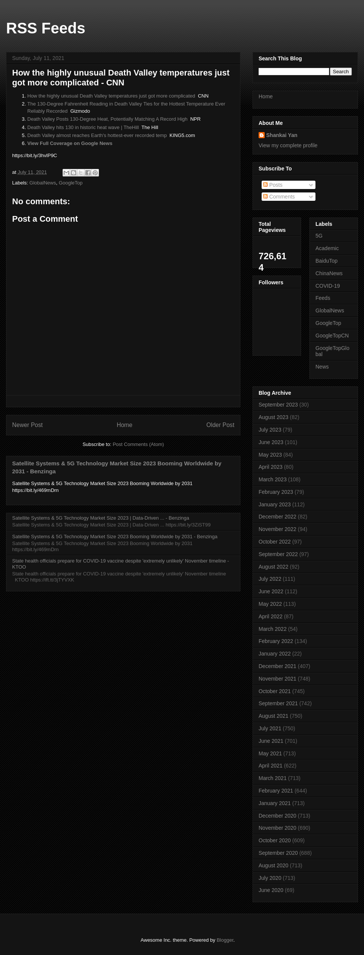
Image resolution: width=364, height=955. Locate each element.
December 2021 (278, 666)
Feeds (322, 298)
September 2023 (278, 405)
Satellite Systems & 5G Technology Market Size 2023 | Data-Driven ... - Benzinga (100, 518)
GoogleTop (71, 183)
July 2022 (270, 579)
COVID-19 (327, 286)
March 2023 (273, 479)
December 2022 (278, 517)
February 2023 (276, 492)
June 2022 (271, 591)
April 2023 (270, 467)
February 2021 (276, 791)
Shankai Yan (281, 135)
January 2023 (275, 504)
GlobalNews (43, 183)
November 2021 (278, 679)
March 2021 (273, 778)
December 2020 (278, 816)
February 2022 (276, 641)
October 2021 (275, 691)
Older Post (220, 425)
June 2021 (271, 741)
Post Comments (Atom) (138, 444)
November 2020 (278, 828)
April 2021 (270, 766)
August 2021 (274, 716)
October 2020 (275, 840)
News (322, 367)
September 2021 (278, 703)
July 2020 (270, 878)
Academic (327, 248)
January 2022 (275, 654)
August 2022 (274, 567)
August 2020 (274, 865)
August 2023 (274, 417)
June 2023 (271, 442)
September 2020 (278, 853)
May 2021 (270, 753)
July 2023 (270, 430)
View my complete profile (288, 145)
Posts (272, 185)
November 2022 (278, 529)
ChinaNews (329, 273)
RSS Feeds (45, 28)
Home (125, 425)
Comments (279, 197)
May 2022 (270, 604)
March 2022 (273, 629)
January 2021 (275, 803)
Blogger (225, 940)
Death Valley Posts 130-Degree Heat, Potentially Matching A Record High (107, 119)
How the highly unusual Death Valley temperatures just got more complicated (111, 96)
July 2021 (270, 728)
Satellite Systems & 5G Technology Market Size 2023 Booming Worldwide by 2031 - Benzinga (114, 536)
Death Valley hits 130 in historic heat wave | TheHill (83, 127)
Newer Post (27, 425)
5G (319, 236)
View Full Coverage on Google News (69, 143)
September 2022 (278, 554)
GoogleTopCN (332, 336)
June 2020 (271, 890)
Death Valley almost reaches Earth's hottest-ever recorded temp (97, 135)
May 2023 (270, 455)
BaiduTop (326, 261)
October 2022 (275, 542)
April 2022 (270, 616)
